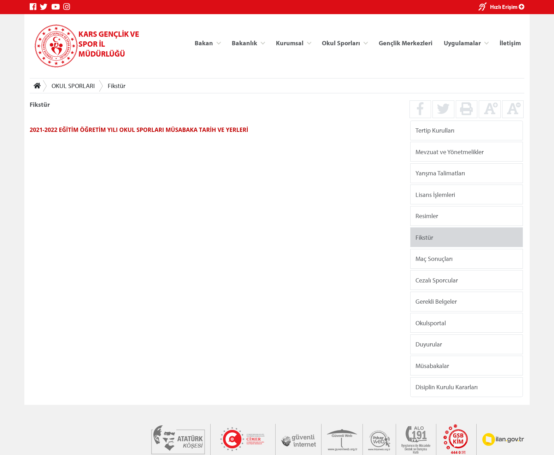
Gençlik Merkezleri (405, 43)
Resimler (427, 216)
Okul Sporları (341, 43)
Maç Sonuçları (434, 259)
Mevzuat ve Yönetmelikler (450, 151)
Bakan (204, 43)
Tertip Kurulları (435, 130)
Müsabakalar (432, 365)
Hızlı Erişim (507, 6)
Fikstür (116, 86)
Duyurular (429, 344)
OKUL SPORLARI (73, 86)
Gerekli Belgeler (436, 301)
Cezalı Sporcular (437, 280)
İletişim (510, 43)
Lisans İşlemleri (435, 194)
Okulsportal (431, 323)
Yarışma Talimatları (440, 173)
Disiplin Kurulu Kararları (447, 387)
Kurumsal (289, 43)
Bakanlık (244, 43)
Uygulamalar (462, 43)
